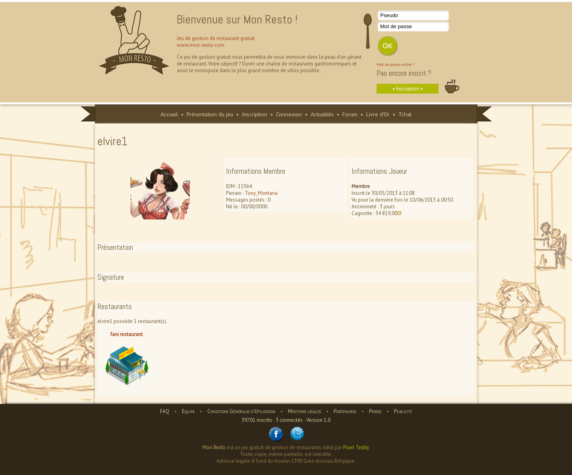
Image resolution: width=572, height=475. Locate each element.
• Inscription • (407, 88)
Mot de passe (396, 26)
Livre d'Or (378, 114)
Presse (375, 411)
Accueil (169, 114)
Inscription (254, 114)
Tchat (405, 114)
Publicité (403, 411)
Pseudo (389, 15)
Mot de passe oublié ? (395, 64)
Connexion (289, 114)
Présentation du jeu (210, 114)
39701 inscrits (257, 420)
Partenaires (345, 411)
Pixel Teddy (356, 447)
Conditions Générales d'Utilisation (241, 411)
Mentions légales (304, 411)
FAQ (164, 411)
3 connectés (289, 420)
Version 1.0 (318, 420)
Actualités (322, 114)
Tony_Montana (261, 193)
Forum (350, 114)
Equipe (188, 411)
